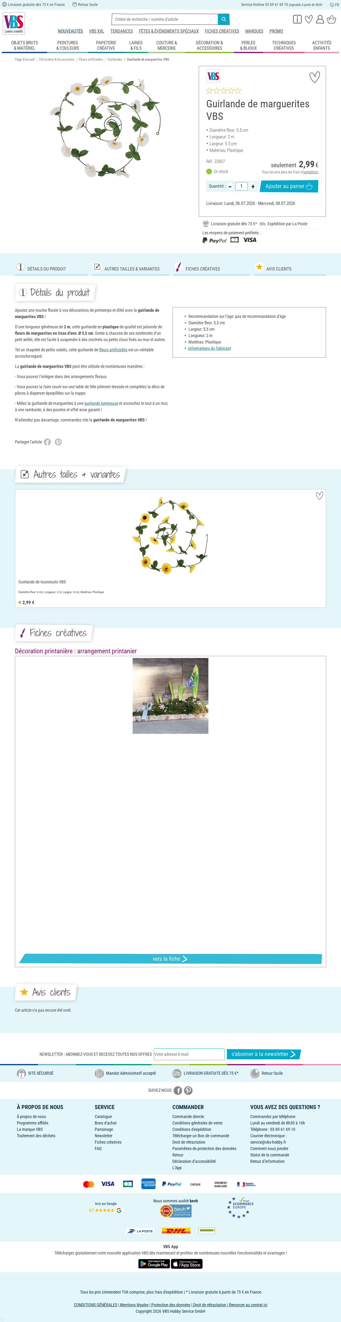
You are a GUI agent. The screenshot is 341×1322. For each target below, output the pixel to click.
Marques (254, 31)
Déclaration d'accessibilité (194, 1161)
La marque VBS (30, 1129)
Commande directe (188, 1116)
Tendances (121, 31)
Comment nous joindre (269, 1148)
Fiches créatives (222, 31)
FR (334, 5)
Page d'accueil (25, 59)
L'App (177, 1167)
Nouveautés (70, 31)
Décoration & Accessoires (56, 59)
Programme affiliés (32, 1122)
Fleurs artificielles (91, 59)
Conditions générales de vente (197, 1122)
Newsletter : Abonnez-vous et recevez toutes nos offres (96, 1054)
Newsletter (103, 1135)
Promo (276, 31)
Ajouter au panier (289, 186)
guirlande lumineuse (101, 403)
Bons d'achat (106, 1122)
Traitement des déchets (36, 1135)
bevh (194, 1200)
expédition (311, 172)
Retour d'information (267, 1161)
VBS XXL (96, 31)
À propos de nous (31, 1116)
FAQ (98, 1148)
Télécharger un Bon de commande (200, 1135)
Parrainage (104, 1129)
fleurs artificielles (113, 349)
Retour (177, 1154)
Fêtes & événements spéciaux (169, 31)
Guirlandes (115, 59)
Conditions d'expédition (191, 1129)
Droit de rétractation (188, 1142)
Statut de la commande (269, 1154)
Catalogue (103, 1116)
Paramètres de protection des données (204, 1148)
